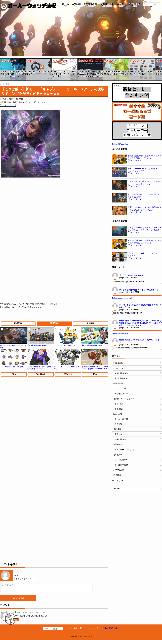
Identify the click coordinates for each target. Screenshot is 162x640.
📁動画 (3, 102)
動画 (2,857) (118, 363)
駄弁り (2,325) (120, 388)
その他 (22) (117, 455)
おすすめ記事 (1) (120, 470)
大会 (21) (118, 424)
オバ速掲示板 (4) (121, 465)
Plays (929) (119, 368)
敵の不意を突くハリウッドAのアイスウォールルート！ (140, 341)
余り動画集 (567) (121, 378)
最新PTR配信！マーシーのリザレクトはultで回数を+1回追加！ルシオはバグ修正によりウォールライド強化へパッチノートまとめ (140, 323)
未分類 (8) (117, 475)
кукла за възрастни (120, 333)
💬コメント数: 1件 (8, 105)
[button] (1, 68)
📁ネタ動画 (12, 102)
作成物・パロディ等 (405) (123, 399)
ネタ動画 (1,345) (121, 373)
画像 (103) (119, 404)
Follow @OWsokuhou (120, 144)
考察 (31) (118, 434)
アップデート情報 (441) (124, 449)
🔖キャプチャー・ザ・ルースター (32, 102)
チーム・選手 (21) (122, 419)
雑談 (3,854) (118, 383)
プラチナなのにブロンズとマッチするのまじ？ (138, 290)
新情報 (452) (118, 444)
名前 (16, 575)
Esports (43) (117, 414)
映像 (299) (119, 409)
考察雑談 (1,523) (121, 394)
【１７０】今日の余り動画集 (131, 275)
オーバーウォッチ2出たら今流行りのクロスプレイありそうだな (140, 306)
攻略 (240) (117, 429)
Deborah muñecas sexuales (122, 298)
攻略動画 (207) (120, 439)
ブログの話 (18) (121, 460)
